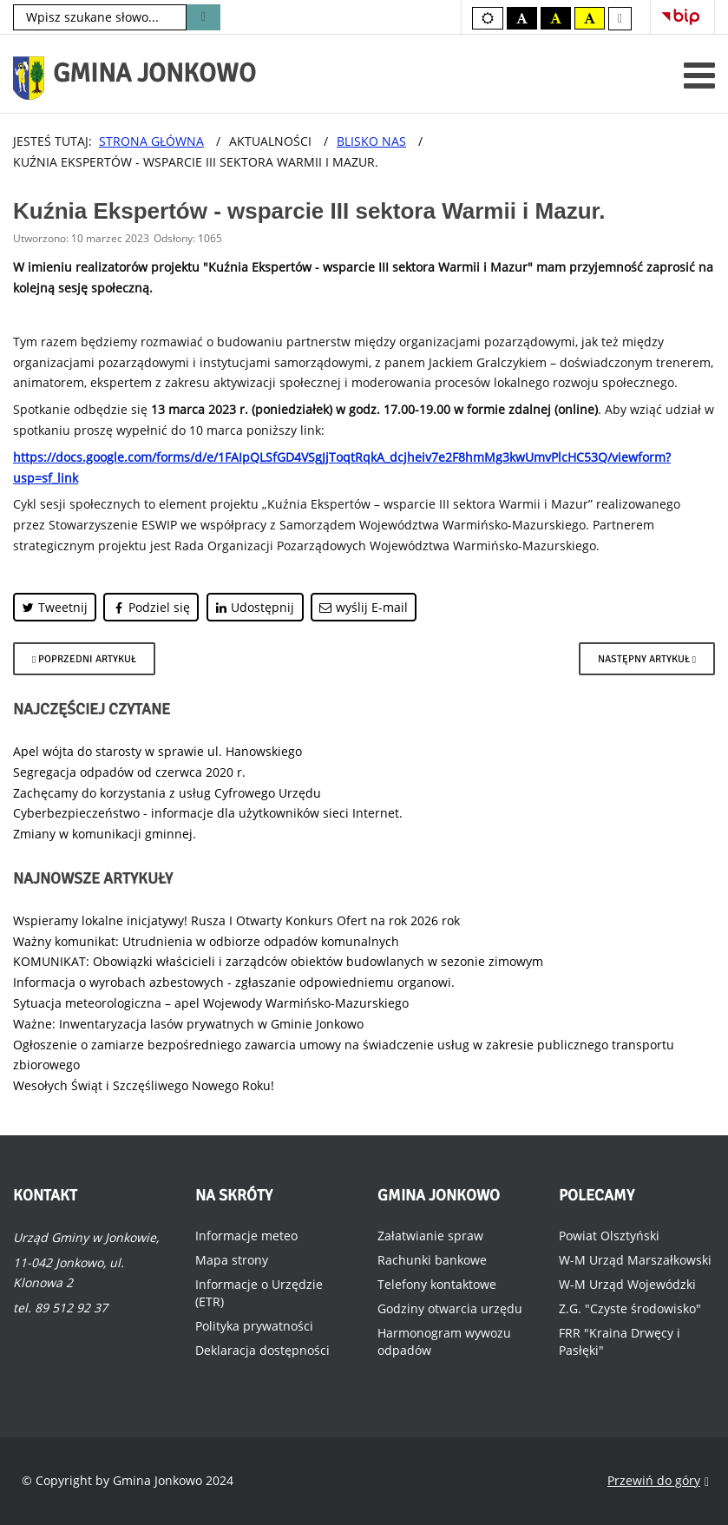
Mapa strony (231, 1260)
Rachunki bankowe (432, 1260)
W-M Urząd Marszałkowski (635, 1260)
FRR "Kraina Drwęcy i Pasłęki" (619, 1341)
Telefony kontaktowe (436, 1284)
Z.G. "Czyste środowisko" (630, 1308)
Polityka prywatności (254, 1326)
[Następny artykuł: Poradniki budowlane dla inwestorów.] (647, 658)
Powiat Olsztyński (609, 1235)
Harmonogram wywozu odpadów (444, 1341)
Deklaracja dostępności (262, 1350)
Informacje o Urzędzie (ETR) (259, 1293)
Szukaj (203, 17)
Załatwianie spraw (430, 1235)
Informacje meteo (246, 1235)
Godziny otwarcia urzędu (449, 1308)
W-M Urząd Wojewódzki (627, 1284)
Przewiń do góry (658, 1481)
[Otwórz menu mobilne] (699, 75)
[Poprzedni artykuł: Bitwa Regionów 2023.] (84, 658)
